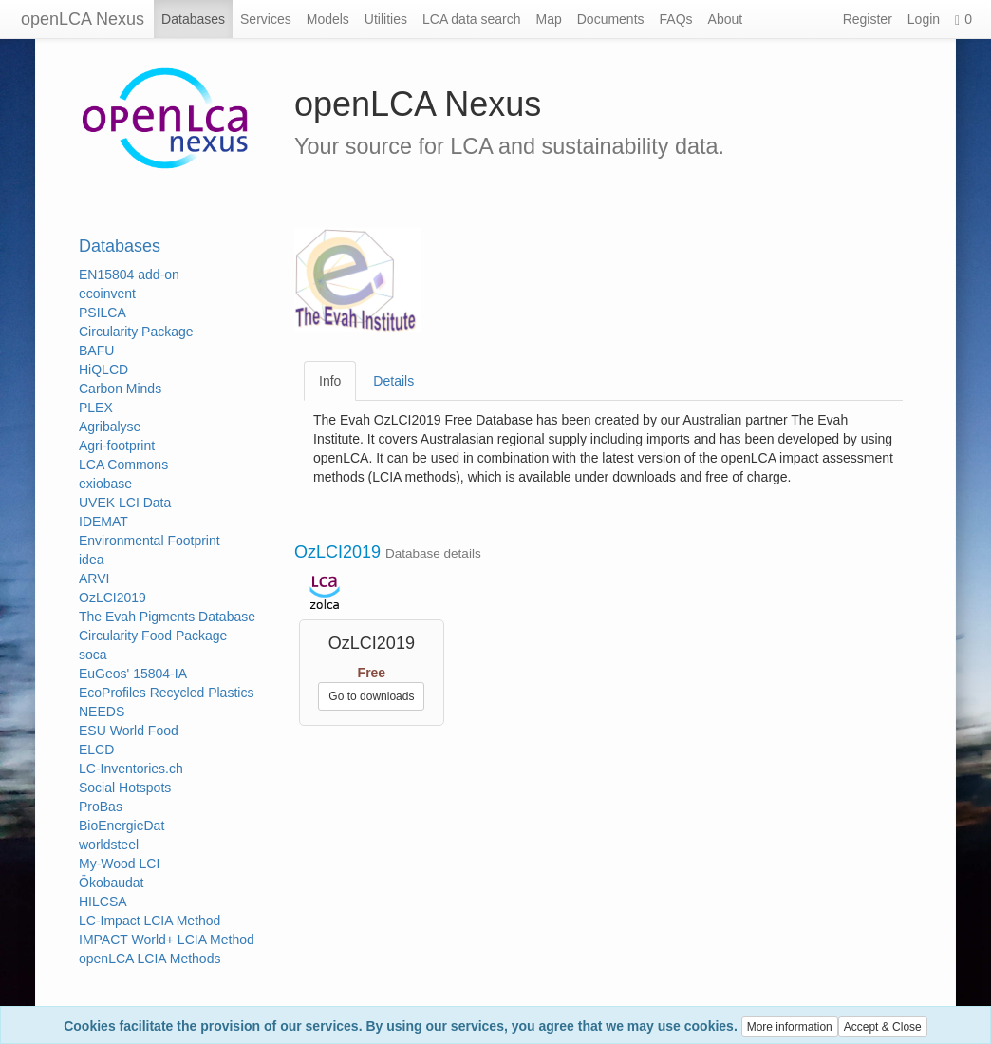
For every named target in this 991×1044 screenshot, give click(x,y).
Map (549, 19)
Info (330, 381)
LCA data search (471, 19)
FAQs (676, 19)
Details (393, 381)
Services (265, 19)
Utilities (386, 19)
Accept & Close (883, 1027)
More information (789, 1027)
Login (923, 19)
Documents (611, 19)
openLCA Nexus (82, 18)
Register (867, 19)
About (725, 19)
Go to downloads (371, 696)
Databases (193, 19)
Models (328, 19)
